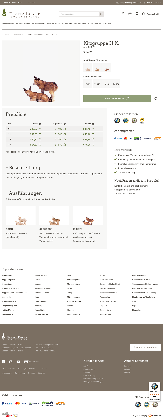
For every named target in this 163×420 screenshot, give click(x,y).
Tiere (69, 275)
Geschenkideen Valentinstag (144, 293)
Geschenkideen (80, 24)
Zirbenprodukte (73, 314)
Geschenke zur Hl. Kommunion (145, 284)
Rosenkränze (105, 310)
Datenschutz (20, 373)
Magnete (103, 306)
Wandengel (39, 306)
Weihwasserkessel (107, 288)
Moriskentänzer (73, 284)
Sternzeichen (105, 314)
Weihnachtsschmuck (108, 293)
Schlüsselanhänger (108, 301)
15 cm (106, 84)
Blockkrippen (7, 284)
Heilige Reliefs (41, 275)
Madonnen (39, 284)
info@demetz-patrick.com (47, 345)
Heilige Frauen (8, 314)
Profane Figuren (38, 24)
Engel (37, 297)
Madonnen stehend (43, 288)
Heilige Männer (8, 310)
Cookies (31, 373)
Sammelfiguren (73, 280)
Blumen (70, 310)
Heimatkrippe (51, 34)
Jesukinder (6, 297)
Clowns (70, 288)
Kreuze (37, 280)
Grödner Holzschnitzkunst (12, 3)
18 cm (116, 84)
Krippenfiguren (8, 24)
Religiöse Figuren (23, 24)
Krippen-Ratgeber (9, 301)
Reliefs (70, 306)
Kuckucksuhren (106, 280)
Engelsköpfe (40, 310)
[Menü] (158, 383)
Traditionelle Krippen (35, 34)
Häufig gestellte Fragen (93, 381)
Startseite (5, 34)
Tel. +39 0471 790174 (124, 193)
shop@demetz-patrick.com (127, 189)
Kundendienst (89, 369)
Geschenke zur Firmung (142, 288)
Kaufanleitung (89, 375)
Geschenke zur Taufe (141, 280)
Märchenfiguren (73, 297)
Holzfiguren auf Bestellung (99, 24)
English (127, 372)
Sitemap (41, 373)
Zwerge (70, 293)
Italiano (127, 369)
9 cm (87, 84)
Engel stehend (40, 301)
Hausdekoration (53, 24)
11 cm (97, 84)
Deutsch (127, 366)
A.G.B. (86, 366)
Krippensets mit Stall (10, 288)
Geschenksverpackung (93, 378)
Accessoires (67, 24)
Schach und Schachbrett (110, 284)
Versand (86, 372)
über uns (31, 3)
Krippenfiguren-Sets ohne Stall (15, 293)
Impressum (6, 373)
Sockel (102, 275)
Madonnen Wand (42, 293)
